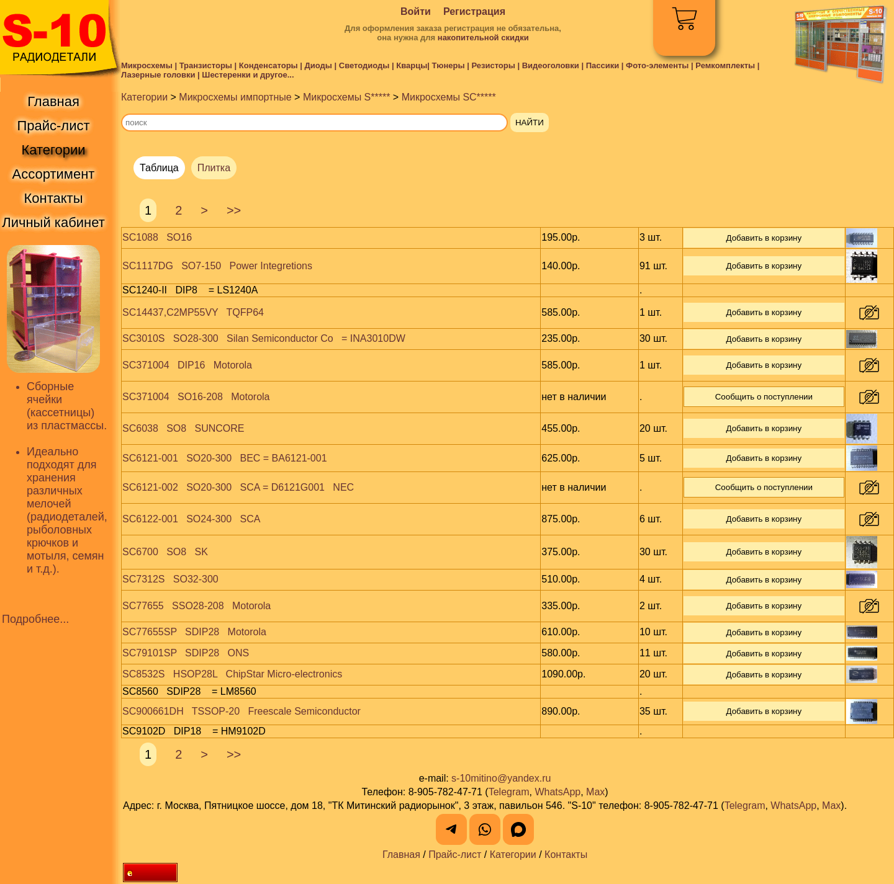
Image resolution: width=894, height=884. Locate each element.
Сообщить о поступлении (764, 396)
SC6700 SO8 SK (165, 552)
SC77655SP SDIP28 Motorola (194, 632)
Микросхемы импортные (235, 97)
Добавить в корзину (763, 238)
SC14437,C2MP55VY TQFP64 (193, 312)
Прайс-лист (454, 854)
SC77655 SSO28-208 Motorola (196, 605)
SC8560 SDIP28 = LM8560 (189, 691)
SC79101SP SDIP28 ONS (185, 653)
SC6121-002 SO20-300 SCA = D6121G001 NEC (238, 487)
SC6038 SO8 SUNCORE (183, 428)
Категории (144, 97)
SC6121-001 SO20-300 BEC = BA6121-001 (224, 458)
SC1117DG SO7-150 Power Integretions (217, 266)
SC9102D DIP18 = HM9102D (194, 731)
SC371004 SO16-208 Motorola (195, 396)
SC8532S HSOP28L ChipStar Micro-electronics (232, 674)
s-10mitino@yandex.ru (501, 778)
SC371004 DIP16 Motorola (187, 365)
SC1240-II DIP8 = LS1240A (190, 290)
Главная (401, 854)
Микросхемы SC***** (449, 97)
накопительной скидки (483, 37)
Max (595, 792)
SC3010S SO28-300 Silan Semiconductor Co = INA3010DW (263, 338)
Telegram (509, 792)
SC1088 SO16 (157, 237)
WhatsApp (557, 792)
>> (234, 210)
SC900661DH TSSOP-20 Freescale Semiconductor (241, 711)
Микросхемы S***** (347, 97)
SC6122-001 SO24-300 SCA (191, 519)
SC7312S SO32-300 (170, 579)
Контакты (565, 854)
